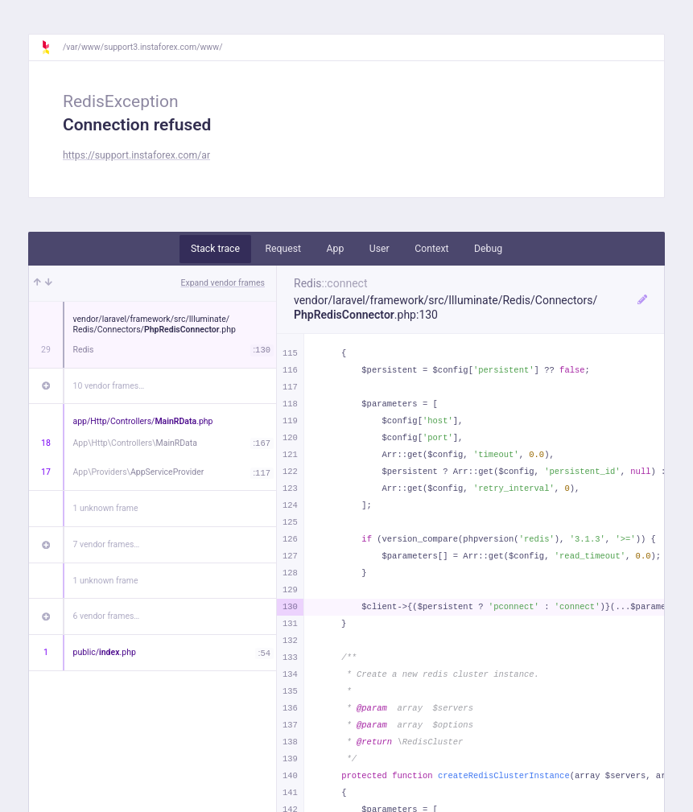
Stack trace (215, 248)
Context (431, 248)
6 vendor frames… (106, 616)
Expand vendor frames (223, 283)
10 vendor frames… (109, 386)
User (379, 248)
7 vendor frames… (106, 544)
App (335, 248)
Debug (488, 248)
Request (283, 248)
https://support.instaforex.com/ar (136, 155)
